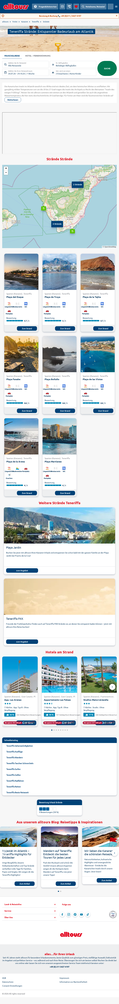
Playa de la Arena (15, 461)
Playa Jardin (13, 547)
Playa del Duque (14, 296)
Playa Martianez (53, 461)
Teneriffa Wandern (14, 757)
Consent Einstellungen (12, 985)
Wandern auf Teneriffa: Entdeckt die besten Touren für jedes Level (57, 854)
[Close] (116, 15)
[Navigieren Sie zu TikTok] (87, 914)
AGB (4, 978)
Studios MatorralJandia (95, 699)
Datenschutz (7, 982)
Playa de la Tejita (92, 296)
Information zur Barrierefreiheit (73, 982)
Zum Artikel (25, 883)
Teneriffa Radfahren (15, 780)
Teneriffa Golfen (13, 775)
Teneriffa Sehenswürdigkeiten (19, 746)
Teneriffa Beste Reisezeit (17, 792)
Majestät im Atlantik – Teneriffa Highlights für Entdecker (16, 854)
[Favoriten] (76, 6)
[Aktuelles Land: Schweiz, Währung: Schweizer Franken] (110, 6)
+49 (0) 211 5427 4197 (59, 966)
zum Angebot (22, 570)
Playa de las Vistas (93, 379)
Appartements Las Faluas (57, 699)
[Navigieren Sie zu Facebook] (62, 914)
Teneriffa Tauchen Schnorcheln (19, 763)
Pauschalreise (12, 55)
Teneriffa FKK (14, 618)
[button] (74, 184)
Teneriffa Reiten (13, 786)
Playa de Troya (52, 296)
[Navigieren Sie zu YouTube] (81, 914)
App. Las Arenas (12, 699)
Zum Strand (27, 328)
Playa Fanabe (13, 379)
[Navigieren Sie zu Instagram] (68, 914)
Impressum (64, 978)
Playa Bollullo (52, 379)
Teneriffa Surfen (13, 769)
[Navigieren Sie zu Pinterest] (75, 914)
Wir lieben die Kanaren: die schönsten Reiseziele (99, 852)
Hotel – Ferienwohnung (38, 55)
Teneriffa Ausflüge (14, 751)
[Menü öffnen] (116, 6)
